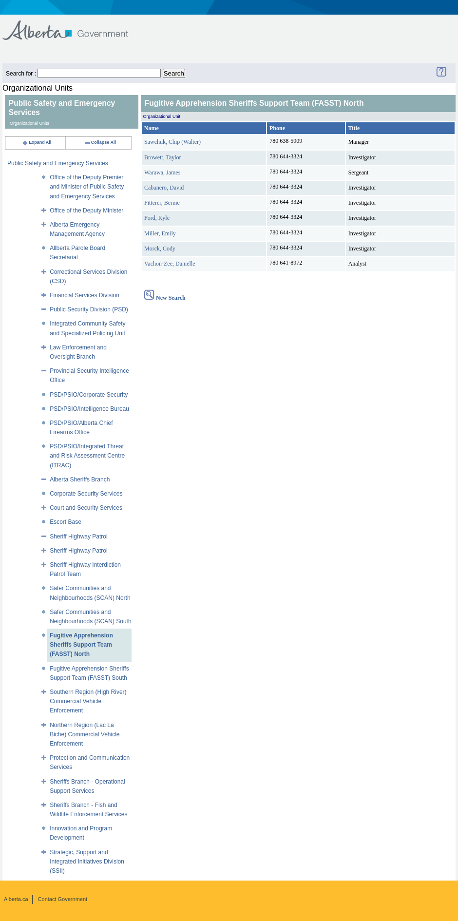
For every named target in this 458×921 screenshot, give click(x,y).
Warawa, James (162, 172)
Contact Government (63, 899)
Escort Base (65, 521)
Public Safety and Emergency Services (57, 163)
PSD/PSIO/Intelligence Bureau (89, 408)
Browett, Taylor (162, 157)
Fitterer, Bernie (162, 202)
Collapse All (100, 142)
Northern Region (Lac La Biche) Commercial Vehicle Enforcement (84, 734)
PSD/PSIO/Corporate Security (89, 394)
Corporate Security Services (86, 493)
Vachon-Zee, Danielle (169, 263)
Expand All (36, 142)
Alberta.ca (16, 899)
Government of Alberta (73, 25)
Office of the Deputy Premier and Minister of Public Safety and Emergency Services (87, 186)
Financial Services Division (84, 295)
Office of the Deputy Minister (86, 210)
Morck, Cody (159, 248)
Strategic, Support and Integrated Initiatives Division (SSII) (87, 861)
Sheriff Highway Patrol (79, 536)
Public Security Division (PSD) (89, 309)
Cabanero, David (164, 187)
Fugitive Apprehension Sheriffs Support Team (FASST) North (81, 644)
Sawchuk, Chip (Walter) (172, 141)
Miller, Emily (160, 233)
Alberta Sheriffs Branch (80, 479)
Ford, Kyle (157, 217)
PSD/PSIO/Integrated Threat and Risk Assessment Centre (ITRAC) (87, 455)
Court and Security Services (86, 507)
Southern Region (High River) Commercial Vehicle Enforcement (88, 701)
